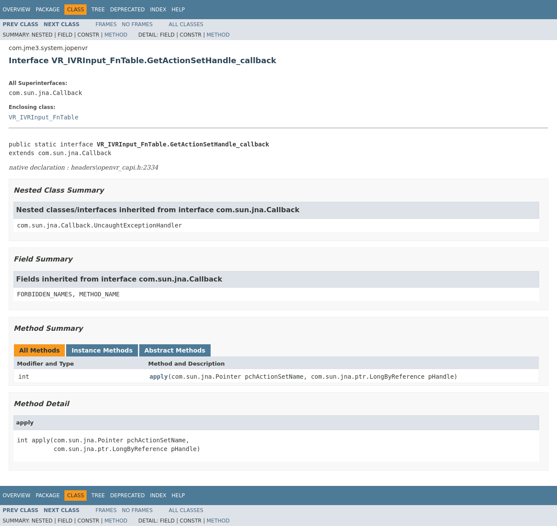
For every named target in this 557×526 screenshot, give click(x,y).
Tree (98, 10)
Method (116, 35)
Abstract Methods (174, 350)
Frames (106, 24)
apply (159, 376)
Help (178, 10)
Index (158, 10)
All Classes (186, 24)
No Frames (137, 24)
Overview (16, 10)
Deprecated (127, 10)
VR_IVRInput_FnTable (43, 117)
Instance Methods (101, 350)
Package (48, 10)
